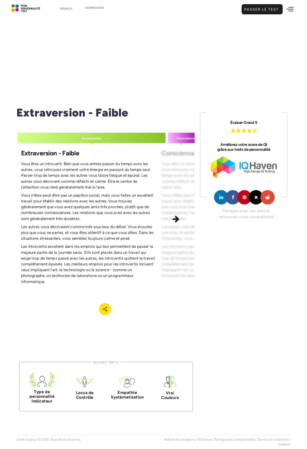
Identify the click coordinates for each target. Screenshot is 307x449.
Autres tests (106, 362)
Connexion (94, 9)
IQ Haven (205, 440)
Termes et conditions (273, 440)
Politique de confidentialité (234, 440)
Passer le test (261, 9)
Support (284, 444)
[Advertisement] (153, 54)
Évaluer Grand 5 (243, 122)
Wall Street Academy (180, 440)
